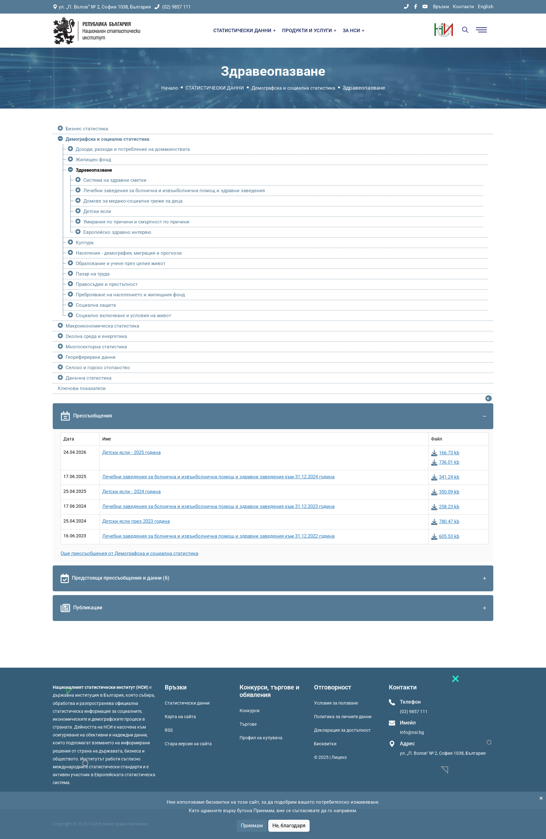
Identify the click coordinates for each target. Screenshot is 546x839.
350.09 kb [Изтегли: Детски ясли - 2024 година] (445, 492)
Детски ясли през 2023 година (136, 521)
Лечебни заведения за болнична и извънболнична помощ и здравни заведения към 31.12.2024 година (218, 477)
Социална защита (96, 305)
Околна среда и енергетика (96, 336)
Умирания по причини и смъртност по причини (136, 222)
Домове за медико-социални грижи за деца (132, 201)
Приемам (252, 826)
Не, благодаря (289, 826)
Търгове (248, 724)
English (485, 6)
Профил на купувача (261, 737)
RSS (169, 730)
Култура (84, 242)
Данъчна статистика (88, 378)
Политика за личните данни (342, 716)
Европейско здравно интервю (117, 232)
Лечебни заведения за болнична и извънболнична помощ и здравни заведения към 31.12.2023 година (218, 506)
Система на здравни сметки (114, 180)
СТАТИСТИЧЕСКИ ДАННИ (244, 30)
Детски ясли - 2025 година (131, 452)
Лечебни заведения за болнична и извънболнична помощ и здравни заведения (174, 190)
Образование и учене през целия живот (120, 263)
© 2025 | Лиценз (330, 757)
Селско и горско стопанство (98, 367)
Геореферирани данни (91, 357)
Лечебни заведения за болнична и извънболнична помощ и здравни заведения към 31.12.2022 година (218, 536)
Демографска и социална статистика (293, 88)
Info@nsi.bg (412, 732)
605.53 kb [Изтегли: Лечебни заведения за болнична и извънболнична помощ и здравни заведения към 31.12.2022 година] (445, 536)
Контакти (463, 6)
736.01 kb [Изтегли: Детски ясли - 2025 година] (445, 462)
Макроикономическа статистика (102, 326)
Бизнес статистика (87, 129)
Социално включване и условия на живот (123, 315)
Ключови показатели (82, 388)
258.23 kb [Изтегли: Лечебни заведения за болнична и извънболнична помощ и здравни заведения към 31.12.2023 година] (445, 507)
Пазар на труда (93, 274)
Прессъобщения (275, 416)
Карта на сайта (180, 716)
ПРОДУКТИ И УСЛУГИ (309, 30)
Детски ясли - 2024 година (131, 491)
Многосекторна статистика (96, 347)
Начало (169, 88)
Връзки (441, 6)
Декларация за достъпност (342, 730)
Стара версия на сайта (188, 743)
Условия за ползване (336, 703)
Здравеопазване (94, 170)
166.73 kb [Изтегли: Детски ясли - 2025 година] (445, 453)
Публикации (275, 608)
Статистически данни (187, 703)
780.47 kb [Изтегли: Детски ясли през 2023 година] (445, 521)
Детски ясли (97, 211)
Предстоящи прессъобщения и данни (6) (275, 578)
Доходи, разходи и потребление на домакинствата (133, 149)
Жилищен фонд (93, 159)
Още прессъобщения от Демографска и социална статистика (129, 553)
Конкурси (249, 710)
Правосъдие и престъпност (107, 284)
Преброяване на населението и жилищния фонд (130, 295)
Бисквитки (325, 743)
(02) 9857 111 (173, 7)
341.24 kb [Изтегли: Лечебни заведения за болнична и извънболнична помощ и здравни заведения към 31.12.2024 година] (445, 477)
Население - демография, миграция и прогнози (129, 253)
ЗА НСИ (354, 30)
